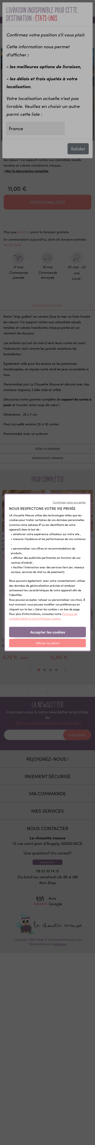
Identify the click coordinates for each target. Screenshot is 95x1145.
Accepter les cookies (47, 631)
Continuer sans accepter (69, 502)
